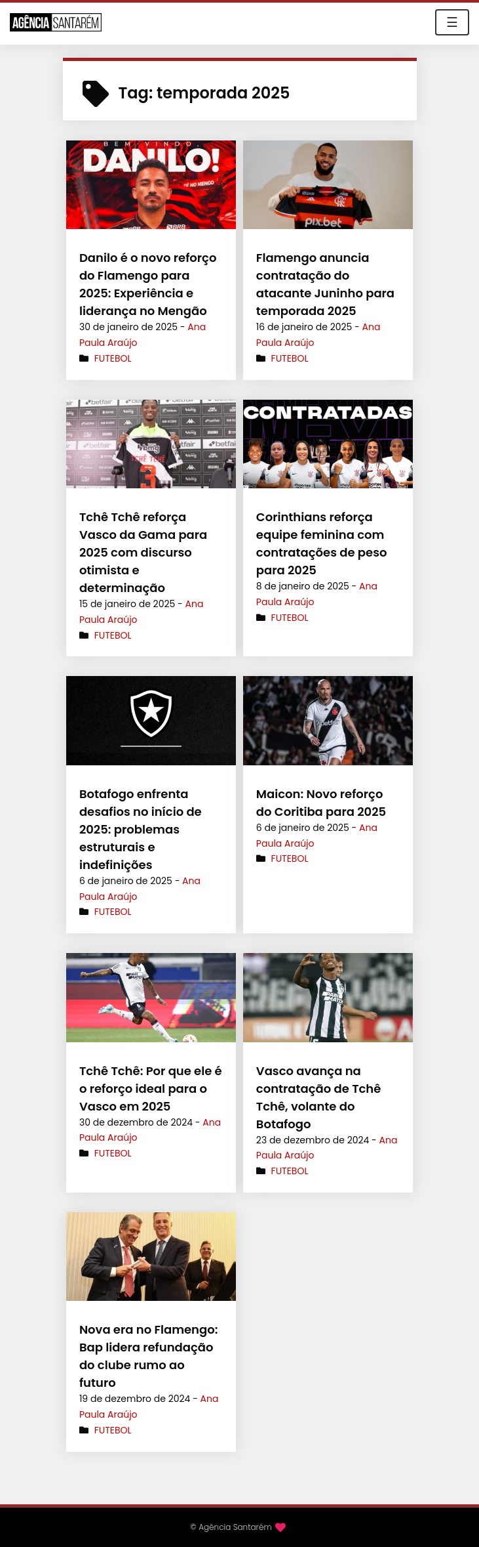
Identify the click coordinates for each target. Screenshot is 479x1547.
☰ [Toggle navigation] (452, 22)
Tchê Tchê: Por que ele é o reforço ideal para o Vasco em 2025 (150, 1088)
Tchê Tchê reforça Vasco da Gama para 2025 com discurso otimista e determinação (143, 552)
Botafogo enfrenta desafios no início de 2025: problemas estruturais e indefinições (140, 829)
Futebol (113, 358)
